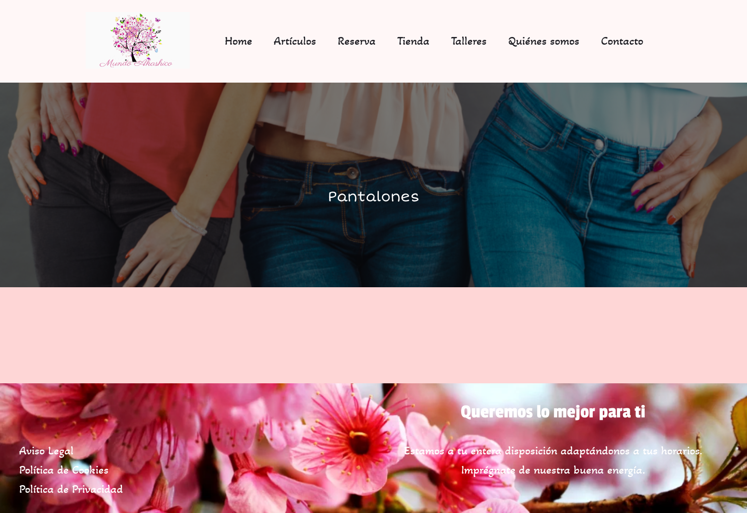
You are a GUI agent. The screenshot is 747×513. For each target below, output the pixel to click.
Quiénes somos (543, 41)
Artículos (295, 41)
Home (238, 41)
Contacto (622, 41)
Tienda (413, 41)
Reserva (357, 41)
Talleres (469, 41)
